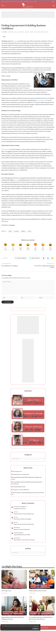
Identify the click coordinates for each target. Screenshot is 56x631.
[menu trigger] (3, 5)
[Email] (52, 258)
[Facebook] (52, 1)
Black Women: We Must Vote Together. (23, 520)
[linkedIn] (48, 258)
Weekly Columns (45, 31)
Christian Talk (35, 586)
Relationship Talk (47, 613)
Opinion (31, 31)
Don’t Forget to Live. (17, 472)
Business (27, 31)
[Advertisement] (28, 14)
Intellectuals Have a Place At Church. (21, 475)
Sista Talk (6, 588)
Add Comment (21, 31)
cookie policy (18, 625)
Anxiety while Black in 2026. (19, 488)
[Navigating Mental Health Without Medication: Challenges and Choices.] (14, 607)
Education (44, 586)
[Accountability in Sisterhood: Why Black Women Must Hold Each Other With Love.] (42, 607)
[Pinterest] (43, 258)
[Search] (54, 5)
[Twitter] (54, 1)
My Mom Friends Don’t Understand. (22, 530)
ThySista (5, 31)
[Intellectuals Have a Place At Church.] (42, 580)
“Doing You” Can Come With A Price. (21, 491)
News (17, 586)
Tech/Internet (37, 31)
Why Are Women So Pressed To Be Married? (24, 515)
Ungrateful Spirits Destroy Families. (22, 536)
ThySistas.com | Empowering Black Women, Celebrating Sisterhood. (33, 629)
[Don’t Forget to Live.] (14, 580)
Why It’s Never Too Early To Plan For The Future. (24, 541)
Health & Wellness (8, 586)
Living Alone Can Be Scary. (20, 510)
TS (11, 588)
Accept (17, 627)
